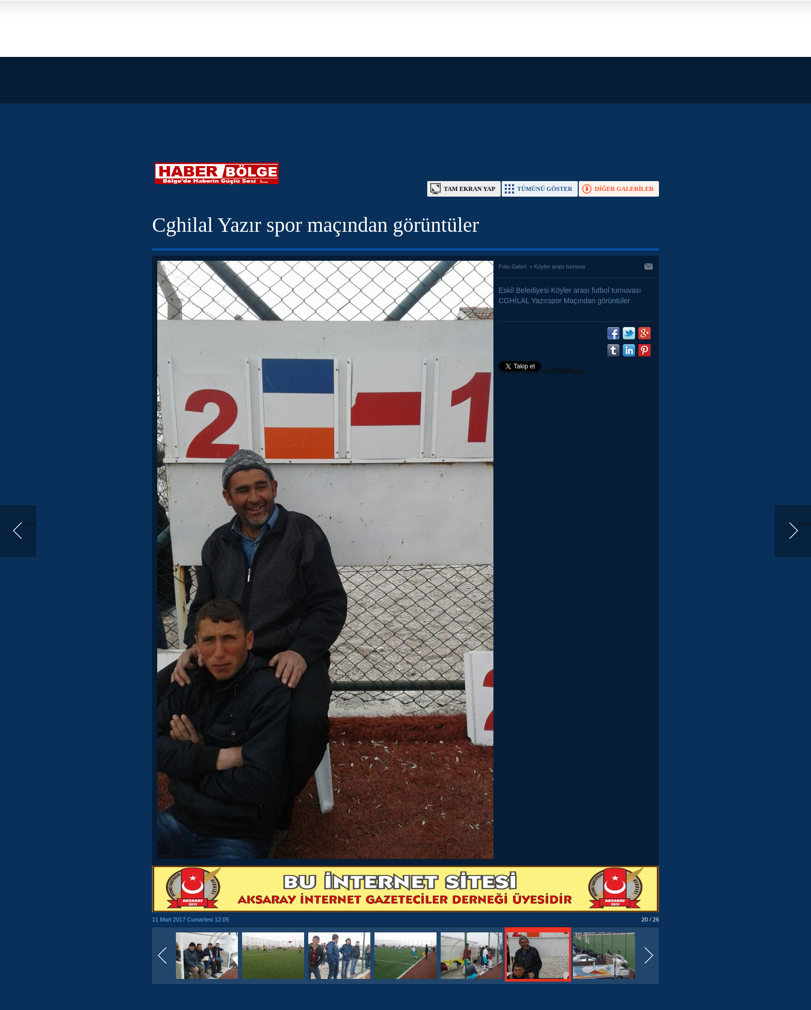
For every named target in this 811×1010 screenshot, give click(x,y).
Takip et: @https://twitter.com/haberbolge (542, 370)
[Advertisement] (310, 72)
